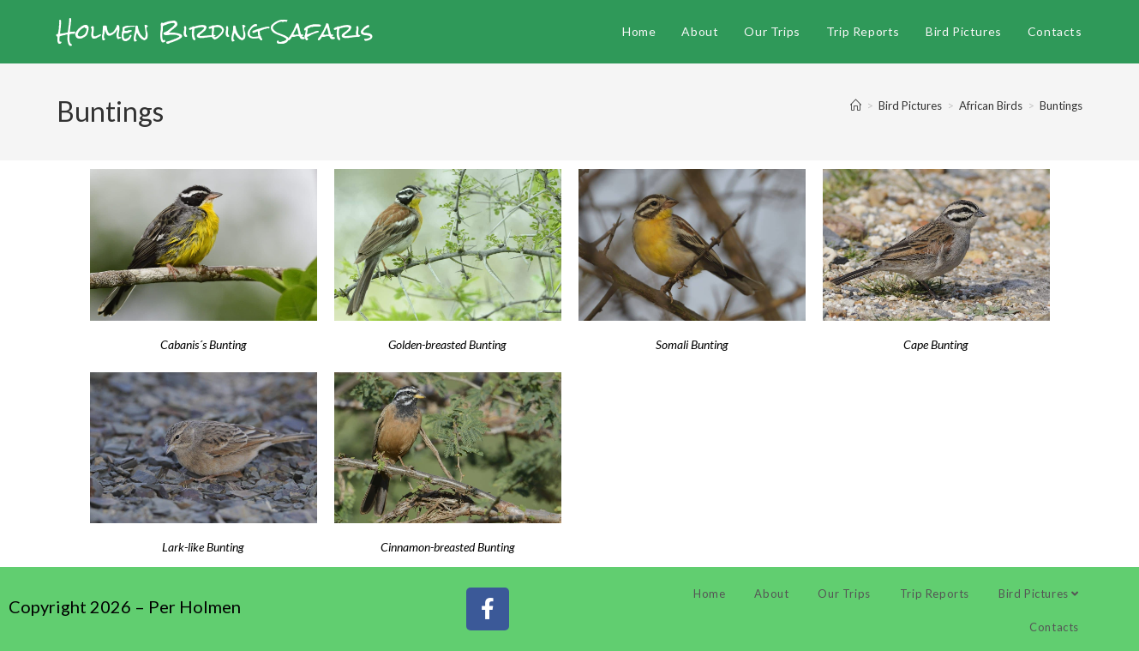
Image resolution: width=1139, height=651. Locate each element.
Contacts (1054, 627)
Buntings (1061, 105)
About (771, 593)
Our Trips (844, 593)
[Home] (855, 105)
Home (709, 593)
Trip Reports (934, 593)
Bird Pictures (1038, 593)
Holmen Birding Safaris (215, 31)
